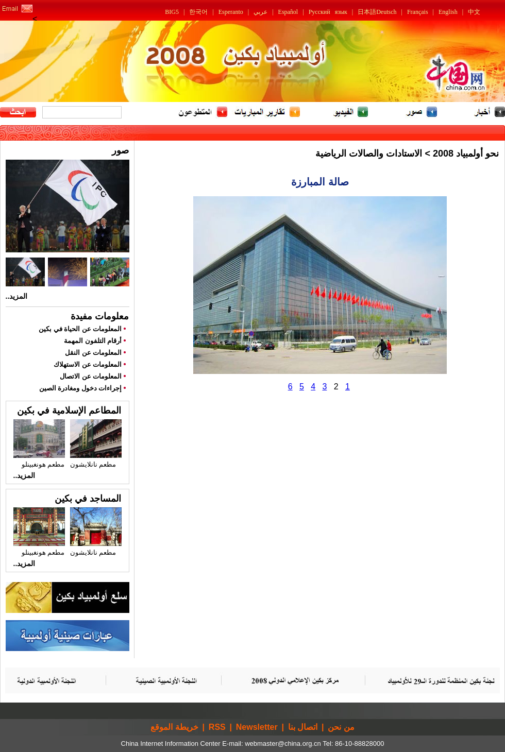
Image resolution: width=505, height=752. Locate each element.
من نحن (341, 727)
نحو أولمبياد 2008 (466, 153)
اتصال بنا (302, 727)
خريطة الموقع (174, 727)
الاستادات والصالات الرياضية (368, 153)
